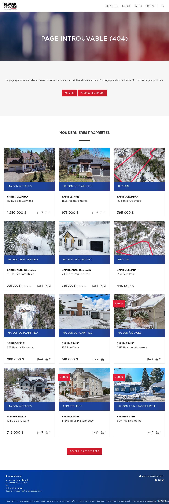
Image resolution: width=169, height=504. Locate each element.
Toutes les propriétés (84, 451)
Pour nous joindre (92, 93)
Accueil (69, 93)
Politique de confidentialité (117, 501)
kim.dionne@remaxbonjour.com (27, 491)
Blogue (126, 6)
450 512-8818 (16, 488)
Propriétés (111, 6)
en (162, 6)
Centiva (161, 501)
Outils (138, 6)
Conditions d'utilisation (141, 501)
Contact (151, 6)
